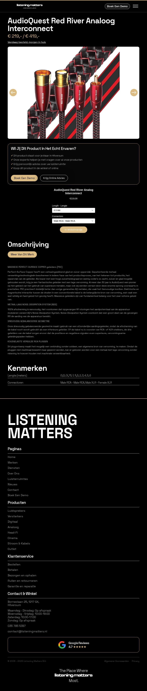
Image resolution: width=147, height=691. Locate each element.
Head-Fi (13, 532)
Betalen (13, 570)
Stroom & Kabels (19, 543)
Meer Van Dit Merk (22, 254)
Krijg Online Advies (54, 178)
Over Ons (13, 473)
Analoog (13, 527)
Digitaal (13, 521)
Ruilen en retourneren (22, 580)
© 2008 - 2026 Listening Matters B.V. (27, 661)
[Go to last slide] (13, 92)
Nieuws (12, 484)
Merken (13, 462)
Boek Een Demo (117, 6)
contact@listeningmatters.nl (27, 631)
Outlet (12, 549)
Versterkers (15, 516)
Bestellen (14, 564)
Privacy (135, 661)
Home (11, 457)
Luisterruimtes (18, 479)
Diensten (14, 468)
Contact (13, 490)
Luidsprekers (16, 510)
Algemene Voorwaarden (116, 661)
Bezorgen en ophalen (22, 575)
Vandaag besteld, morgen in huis (27, 42)
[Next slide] (134, 92)
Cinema (13, 538)
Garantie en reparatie (22, 586)
